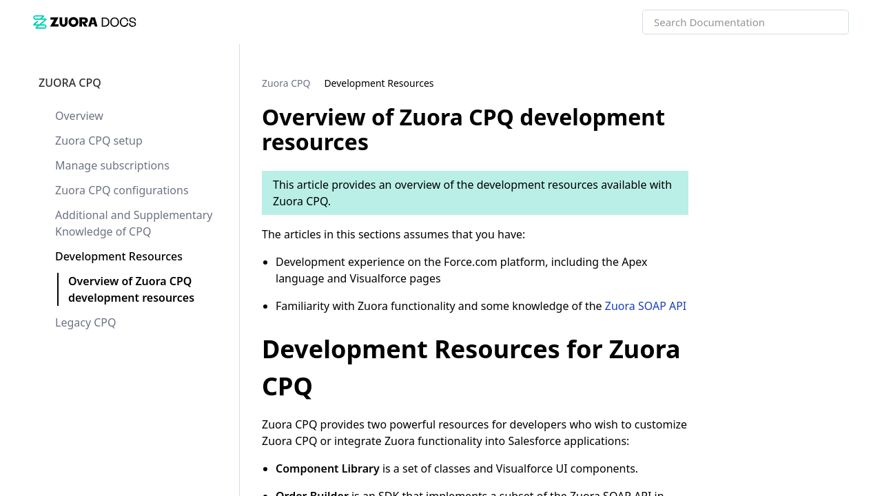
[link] (84, 21)
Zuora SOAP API (646, 305)
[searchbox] (823, 22)
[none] (843, 82)
